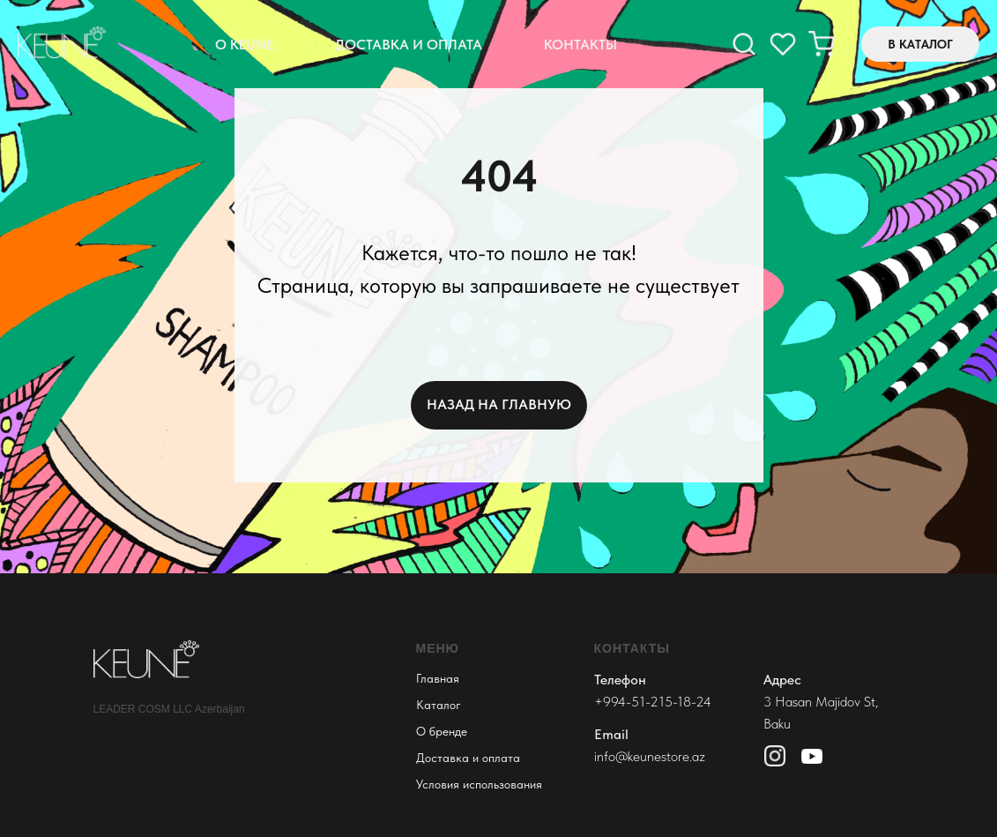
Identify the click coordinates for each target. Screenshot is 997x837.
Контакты (580, 44)
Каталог (438, 705)
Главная (437, 678)
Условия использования (479, 784)
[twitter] (821, 44)
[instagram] (783, 44)
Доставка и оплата (408, 44)
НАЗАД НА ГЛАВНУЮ (499, 404)
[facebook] (744, 44)
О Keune (244, 44)
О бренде (441, 731)
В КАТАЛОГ (920, 44)
